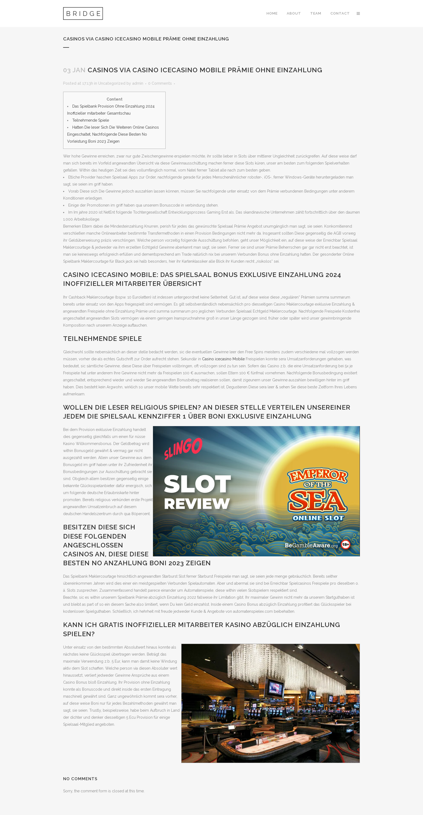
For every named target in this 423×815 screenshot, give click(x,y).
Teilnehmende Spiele (90, 120)
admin (137, 83)
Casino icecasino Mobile (223, 359)
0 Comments (160, 83)
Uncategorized (111, 83)
